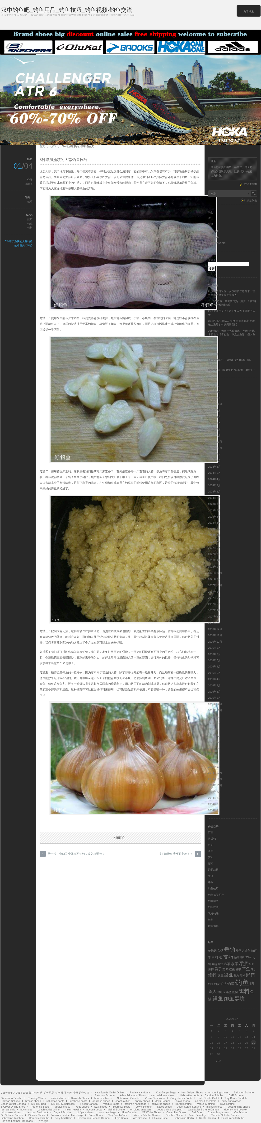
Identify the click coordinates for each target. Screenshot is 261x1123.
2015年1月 (214, 766)
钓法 (223, 984)
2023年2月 (214, 535)
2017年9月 (214, 591)
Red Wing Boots (40, 1106)
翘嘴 (238, 969)
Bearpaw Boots (121, 1106)
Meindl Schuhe (116, 1109)
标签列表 (252, 200)
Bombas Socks (174, 1115)
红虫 (232, 969)
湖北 (251, 964)
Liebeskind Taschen (12, 1118)
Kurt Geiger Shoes (192, 1092)
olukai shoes (58, 1098)
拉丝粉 (246, 957)
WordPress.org (216, 243)
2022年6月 (214, 547)
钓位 (210, 984)
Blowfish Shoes (80, 1098)
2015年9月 (214, 716)
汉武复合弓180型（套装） (238, 369)
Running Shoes (37, 1098)
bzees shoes (164, 1106)
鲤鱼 (217, 998)
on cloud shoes (101, 1101)
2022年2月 (214, 560)
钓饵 (230, 984)
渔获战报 (213, 869)
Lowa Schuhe (144, 1106)
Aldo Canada (129, 1112)
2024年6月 (214, 466)
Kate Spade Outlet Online (109, 1092)
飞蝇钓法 (213, 913)
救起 (214, 964)
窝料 (225, 969)
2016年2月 (214, 691)
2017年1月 (214, 623)
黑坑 (240, 998)
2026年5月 (214, 391)
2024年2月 (214, 491)
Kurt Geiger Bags (166, 1092)
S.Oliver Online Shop (13, 1106)
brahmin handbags (135, 1103)
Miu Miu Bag (38, 1103)
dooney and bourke (235, 1109)
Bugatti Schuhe (62, 1112)
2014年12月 (215, 772)
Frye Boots (121, 1118)
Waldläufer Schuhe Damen (203, 1109)
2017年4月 (214, 610)
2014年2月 (214, 810)
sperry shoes (142, 1101)
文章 (213, 230)
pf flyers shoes (85, 1112)
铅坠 (229, 992)
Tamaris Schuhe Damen (225, 1115)
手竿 (211, 957)
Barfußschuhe (183, 1103)
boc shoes (26, 1109)
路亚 (210, 882)
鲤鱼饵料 (213, 926)
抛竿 (237, 957)
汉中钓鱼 (43, 1121)
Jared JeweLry (197, 1115)
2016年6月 (214, 666)
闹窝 (235, 992)
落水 (253, 969)
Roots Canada (207, 1118)
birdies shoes (62, 1106)
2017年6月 (214, 597)
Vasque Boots (111, 1103)
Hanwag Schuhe (10, 1101)
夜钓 (210, 851)
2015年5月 (214, 741)
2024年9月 (214, 454)
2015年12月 (215, 704)
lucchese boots (78, 1101)
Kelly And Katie (63, 1118)
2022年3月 (214, 554)
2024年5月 (214, 472)
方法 (220, 964)
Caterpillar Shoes (176, 1112)
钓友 (217, 984)
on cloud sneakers (205, 1101)
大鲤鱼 (246, 950)
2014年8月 (214, 797)
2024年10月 (215, 448)
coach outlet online (49, 1109)
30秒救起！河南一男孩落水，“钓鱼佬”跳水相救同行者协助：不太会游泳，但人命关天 (231, 334)
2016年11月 (215, 635)
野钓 (250, 974)
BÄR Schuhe (236, 1095)
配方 (236, 975)
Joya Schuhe (163, 1101)
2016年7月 (214, 660)
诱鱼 (220, 975)
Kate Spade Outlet (208, 1098)
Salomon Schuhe (244, 1092)
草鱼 (246, 969)
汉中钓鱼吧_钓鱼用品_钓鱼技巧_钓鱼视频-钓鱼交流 (66, 10)
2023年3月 (214, 529)
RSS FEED (250, 184)
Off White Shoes (151, 1112)
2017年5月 (214, 604)
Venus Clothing (206, 1103)
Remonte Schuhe (39, 1118)
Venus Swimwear (155, 1098)
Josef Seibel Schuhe (189, 1106)
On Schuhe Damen (12, 1115)
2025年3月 (214, 422)
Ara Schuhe (140, 1118)
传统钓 (212, 838)
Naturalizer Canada (128, 1098)
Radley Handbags (140, 1092)
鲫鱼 (229, 998)
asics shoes (183, 1101)
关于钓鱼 (248, 11)
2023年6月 (214, 516)
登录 (210, 224)
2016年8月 (214, 654)
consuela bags (107, 1112)
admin (29, 183)
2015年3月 (214, 754)
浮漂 (243, 963)
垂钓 (229, 950)
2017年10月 (215, 585)
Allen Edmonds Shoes (133, 1095)
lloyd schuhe (227, 1103)
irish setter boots (189, 1095)
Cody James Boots (181, 1098)
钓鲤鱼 (221, 992)
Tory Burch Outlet (118, 1115)
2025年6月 (214, 410)
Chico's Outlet (160, 1118)
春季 (227, 964)
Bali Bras (197, 1112)
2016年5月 (214, 672)
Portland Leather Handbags (17, 1120)
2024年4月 (214, 479)
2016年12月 (215, 629)
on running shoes (218, 1092)
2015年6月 (214, 735)
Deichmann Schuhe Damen (94, 1118)
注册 (210, 218)
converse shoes (161, 1103)
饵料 (30, 227)
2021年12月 (215, 573)
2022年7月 (214, 541)
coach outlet (123, 1101)
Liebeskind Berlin (184, 1118)
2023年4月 (214, 522)
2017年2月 (214, 616)
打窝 (218, 957)
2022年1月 (214, 566)
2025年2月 (214, 429)
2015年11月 (215, 710)
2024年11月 (215, 441)
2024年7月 (214, 460)
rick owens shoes (11, 1112)
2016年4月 (214, 679)
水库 (234, 964)
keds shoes (82, 1106)
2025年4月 (214, 416)
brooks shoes (33, 1101)
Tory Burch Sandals (235, 1098)
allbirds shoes (214, 1106)
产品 (210, 832)
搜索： (212, 259)
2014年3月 (214, 804)
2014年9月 (214, 791)
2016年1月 (214, 697)
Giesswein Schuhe (11, 1098)
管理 (210, 876)
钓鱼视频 (213, 907)
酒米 (242, 975)
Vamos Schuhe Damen (147, 1115)
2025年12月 (215, 404)
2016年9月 (214, 647)
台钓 (210, 844)
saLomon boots (55, 1101)
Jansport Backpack (37, 1112)
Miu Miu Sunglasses (63, 1103)
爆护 (211, 969)
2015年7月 (214, 729)
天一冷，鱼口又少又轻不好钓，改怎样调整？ (76, 853)
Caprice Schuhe (214, 1095)
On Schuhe (240, 1112)
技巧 (53, 146)
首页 (42, 146)
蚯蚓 (212, 975)
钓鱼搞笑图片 (216, 894)
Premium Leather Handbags (67, 1115)
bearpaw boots (103, 1098)
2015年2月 (214, 760)
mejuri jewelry (73, 1109)
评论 (213, 236)
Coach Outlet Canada (13, 1103)
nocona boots (94, 1109)
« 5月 (218, 1061)
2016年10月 (215, 641)
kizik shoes (100, 1106)
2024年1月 (214, 498)
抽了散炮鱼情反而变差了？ (175, 853)
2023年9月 (214, 504)
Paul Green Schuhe (232, 1118)
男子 (218, 969)
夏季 (238, 950)
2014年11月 (215, 779)
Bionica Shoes (36, 1115)
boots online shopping (169, 1109)
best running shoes (239, 1106)
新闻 (210, 863)
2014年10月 (215, 785)
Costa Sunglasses (218, 1112)
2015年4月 (214, 747)
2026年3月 (214, 398)
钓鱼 (30, 223)
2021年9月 (214, 579)
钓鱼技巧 (213, 888)
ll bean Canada (89, 1103)
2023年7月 (214, 510)
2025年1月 (214, 435)
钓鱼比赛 (213, 900)
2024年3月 (214, 485)
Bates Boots (96, 1115)
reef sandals (8, 1109)
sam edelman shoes (162, 1095)
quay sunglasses (231, 1101)
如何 (254, 950)
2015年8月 (214, 722)
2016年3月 (214, 685)
